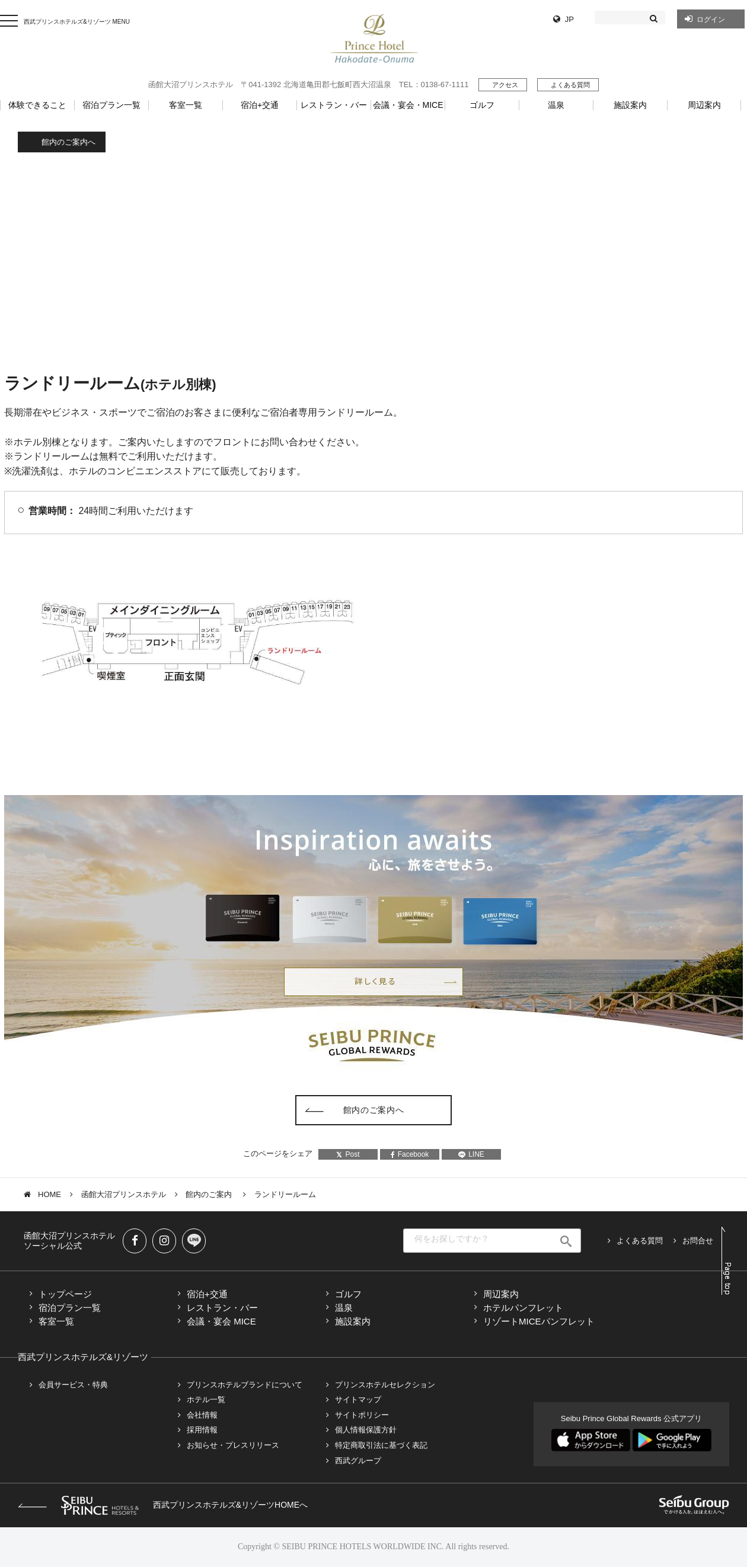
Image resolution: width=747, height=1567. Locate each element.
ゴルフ (348, 1294)
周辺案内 (501, 1294)
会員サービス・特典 (73, 1384)
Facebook (410, 1154)
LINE (471, 1154)
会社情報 (202, 1414)
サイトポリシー (362, 1414)
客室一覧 (56, 1321)
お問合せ (697, 1240)
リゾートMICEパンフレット (539, 1321)
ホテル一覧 (206, 1399)
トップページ (65, 1294)
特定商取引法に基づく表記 (381, 1445)
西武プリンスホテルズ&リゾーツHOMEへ (163, 1504)
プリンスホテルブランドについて (244, 1384)
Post (347, 1154)
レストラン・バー (222, 1308)
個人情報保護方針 (366, 1429)
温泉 (344, 1308)
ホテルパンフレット (523, 1308)
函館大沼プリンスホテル (123, 1194)
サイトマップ (358, 1399)
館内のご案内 (210, 1194)
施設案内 (353, 1321)
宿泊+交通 (207, 1294)
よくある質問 (570, 84)
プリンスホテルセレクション (385, 1384)
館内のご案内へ (68, 142)
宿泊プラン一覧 (70, 1308)
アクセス (505, 84)
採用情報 (202, 1429)
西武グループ (358, 1460)
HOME (49, 1194)
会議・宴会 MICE (221, 1321)
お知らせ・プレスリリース (233, 1445)
